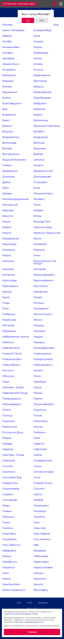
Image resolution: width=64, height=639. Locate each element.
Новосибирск (11, 364)
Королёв (8, 269)
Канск (37, 238)
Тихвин (7, 511)
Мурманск (9, 331)
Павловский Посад (15, 392)
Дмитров (8, 176)
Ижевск (39, 210)
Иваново (8, 210)
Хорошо (32, 631)
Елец (37, 187)
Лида (6, 302)
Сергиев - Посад (13, 454)
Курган (7, 291)
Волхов (7, 148)
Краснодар (9, 280)
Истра (37, 216)
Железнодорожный (15, 199)
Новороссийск (43, 359)
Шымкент (40, 578)
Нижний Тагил (12, 353)
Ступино (39, 488)
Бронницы (41, 120)
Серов (38, 454)
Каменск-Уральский (47, 232)
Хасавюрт (40, 550)
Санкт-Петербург (13, 30)
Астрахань (9, 69)
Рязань (7, 438)
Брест (6, 120)
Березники (9, 92)
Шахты (6, 578)
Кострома (8, 274)
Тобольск (8, 516)
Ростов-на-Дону (12, 432)
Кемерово (40, 244)
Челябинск (9, 561)
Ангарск (7, 52)
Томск (6, 522)
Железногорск (43, 193)
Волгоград (9, 142)
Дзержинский (43, 170)
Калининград (43, 227)
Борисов (39, 109)
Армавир (8, 58)
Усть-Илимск (42, 539)
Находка (39, 342)
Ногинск (8, 370)
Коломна (8, 261)
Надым (38, 336)
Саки (37, 438)
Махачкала (9, 319)
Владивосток (11, 137)
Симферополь (43, 460)
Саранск (39, 443)
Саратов (7, 449)
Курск (6, 297)
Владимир (41, 137)
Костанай (40, 269)
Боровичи (9, 114)
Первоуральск (11, 398)
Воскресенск (11, 154)
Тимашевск (41, 505)
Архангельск (10, 64)
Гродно (38, 165)
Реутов (38, 426)
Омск (37, 376)
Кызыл (38, 297)
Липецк (39, 302)
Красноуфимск (43, 280)
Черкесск (8, 567)
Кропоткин (41, 286)
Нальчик (8, 342)
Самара (7, 443)
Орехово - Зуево (13, 387)
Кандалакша (10, 238)
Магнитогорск (43, 314)
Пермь (38, 398)
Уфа (36, 544)
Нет (41, 20)
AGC (19, 602)
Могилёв (8, 325)
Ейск (5, 187)
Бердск (39, 86)
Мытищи (39, 331)
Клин (37, 255)
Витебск (39, 131)
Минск (38, 319)
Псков (38, 415)
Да (28, 20)
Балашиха (9, 75)
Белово (7, 86)
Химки (6, 556)
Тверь (6, 505)
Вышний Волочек (14, 159)
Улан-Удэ (40, 528)
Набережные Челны (15, 336)
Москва (7, 24)
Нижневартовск (44, 347)
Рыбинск (40, 432)
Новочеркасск (43, 364)
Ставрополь (10, 483)
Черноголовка (43, 567)
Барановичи (42, 75)
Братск (38, 114)
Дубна (6, 182)
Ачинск (39, 69)
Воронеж (40, 148)
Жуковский (10, 204)
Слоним (7, 466)
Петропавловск (44, 404)
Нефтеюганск (11, 347)
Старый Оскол (43, 483)
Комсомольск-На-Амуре (45, 262)
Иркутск (7, 216)
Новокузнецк (42, 353)
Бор (5, 109)
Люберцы (8, 314)
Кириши (39, 249)
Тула (36, 522)
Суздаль (7, 494)
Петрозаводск (11, 404)
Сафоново (40, 449)
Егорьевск (41, 182)
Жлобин (39, 199)
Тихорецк (40, 511)
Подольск (40, 409)
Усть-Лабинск (11, 544)
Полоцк (7, 415)
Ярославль (41, 589)
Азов (37, 35)
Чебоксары (41, 556)
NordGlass (42, 602)
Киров (6, 255)
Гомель (7, 165)
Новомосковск (12, 359)
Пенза (38, 392)
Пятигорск (41, 421)
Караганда (9, 244)
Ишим (6, 221)
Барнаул (7, 80)
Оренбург (40, 381)
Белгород (40, 80)
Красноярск (10, 286)
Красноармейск (44, 274)
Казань (6, 227)
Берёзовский (42, 92)
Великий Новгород (47, 125)
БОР (29, 602)
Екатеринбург (43, 30)
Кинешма (8, 249)
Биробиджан (42, 97)
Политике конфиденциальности (29, 622)
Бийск (6, 97)
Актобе (7, 41)
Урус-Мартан (42, 533)
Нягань (38, 370)
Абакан (7, 35)
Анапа (38, 47)
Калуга (6, 232)
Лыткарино (41, 308)
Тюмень (7, 528)
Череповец (41, 561)
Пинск (6, 409)
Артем (38, 58)
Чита (5, 573)
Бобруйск (40, 103)
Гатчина (39, 159)
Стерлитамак (10, 488)
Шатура (38, 573)
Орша (37, 387)
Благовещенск (12, 103)
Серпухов (8, 460)
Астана (38, 64)
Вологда (39, 142)
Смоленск (9, 471)
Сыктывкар (9, 499)
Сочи (37, 477)
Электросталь (11, 584)
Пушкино (8, 421)
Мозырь (39, 325)
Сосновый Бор (12, 477)
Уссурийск (9, 539)
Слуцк (38, 466)
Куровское (41, 291)
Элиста (38, 584)
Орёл (5, 381)
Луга (5, 308)
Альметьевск (11, 47)
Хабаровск (9, 550)
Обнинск (8, 376)
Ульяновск (9, 533)
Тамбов (38, 499)
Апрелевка (41, 52)
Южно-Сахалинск (13, 589)
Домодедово (42, 176)
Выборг (39, 154)
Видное (7, 131)
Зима (37, 204)
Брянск (7, 125)
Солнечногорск (44, 471)
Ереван (7, 193)
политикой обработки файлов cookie (21, 614)
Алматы (39, 41)
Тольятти (39, 516)
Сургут (38, 494)
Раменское (9, 426)
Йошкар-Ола (42, 221)
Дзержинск (10, 170)
